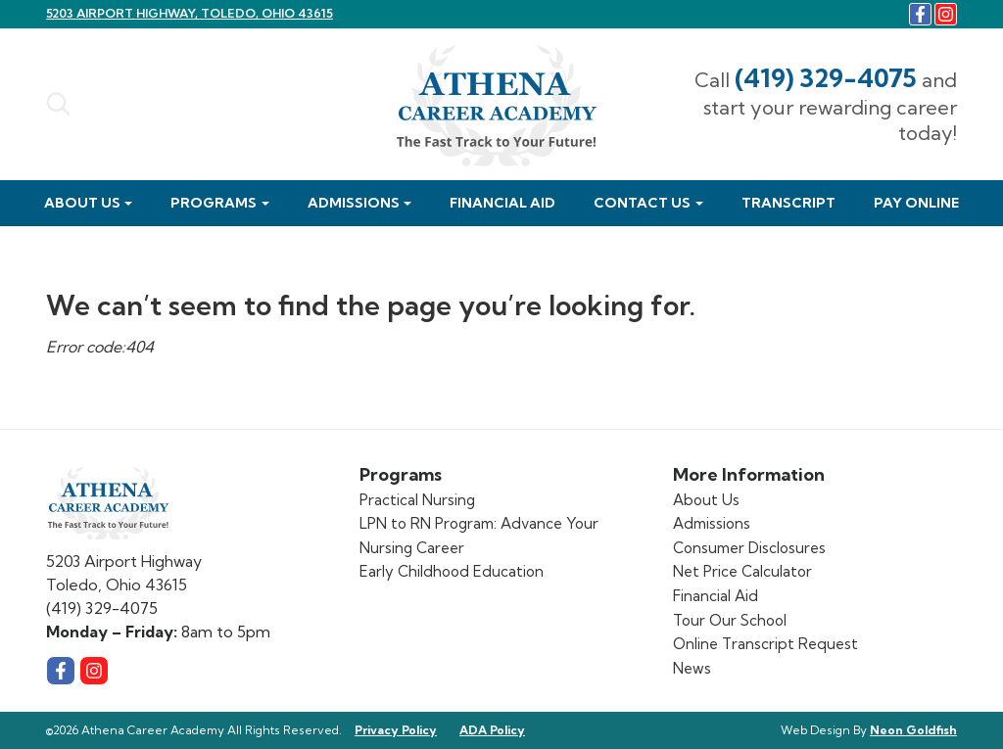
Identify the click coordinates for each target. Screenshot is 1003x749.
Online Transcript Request (765, 643)
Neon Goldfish (913, 730)
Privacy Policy (396, 730)
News (692, 668)
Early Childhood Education (451, 571)
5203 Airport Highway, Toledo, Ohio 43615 (189, 13)
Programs (213, 202)
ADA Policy (492, 730)
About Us (82, 202)
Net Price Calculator (742, 571)
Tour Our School (730, 620)
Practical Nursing (417, 500)
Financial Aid (502, 202)
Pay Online (916, 202)
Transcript (788, 202)
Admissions (354, 202)
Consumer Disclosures (749, 547)
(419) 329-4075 (826, 78)
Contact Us (642, 202)
